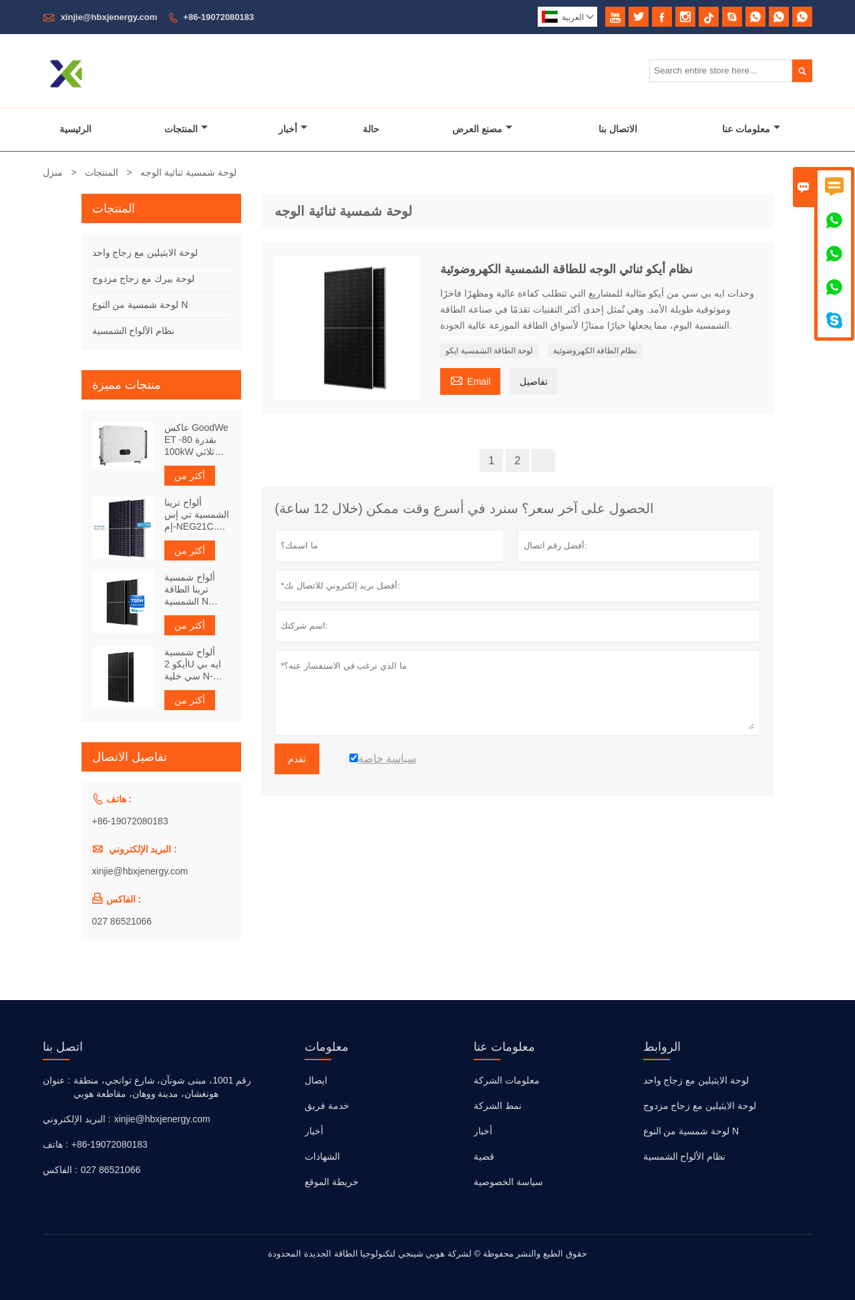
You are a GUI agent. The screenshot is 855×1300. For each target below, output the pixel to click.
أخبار (293, 129)
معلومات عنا (751, 129)
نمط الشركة (498, 1105)
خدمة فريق (327, 1105)
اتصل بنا (63, 1046)
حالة (371, 129)
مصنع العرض (482, 129)
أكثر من (189, 475)
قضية (484, 1156)
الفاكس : (60, 1169)
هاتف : (55, 1144)
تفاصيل (534, 381)
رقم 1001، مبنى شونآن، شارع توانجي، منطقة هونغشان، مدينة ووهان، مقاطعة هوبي (162, 1087)
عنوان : (56, 1080)
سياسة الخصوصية (508, 1181)
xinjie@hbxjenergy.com (109, 17)
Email (470, 380)
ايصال (316, 1080)
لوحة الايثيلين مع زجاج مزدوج (700, 1105)
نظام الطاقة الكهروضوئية (595, 350)
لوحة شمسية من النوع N (140, 304)
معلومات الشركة (507, 1080)
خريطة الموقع (332, 1181)
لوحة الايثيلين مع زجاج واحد (145, 252)
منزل (53, 172)
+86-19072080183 (218, 17)
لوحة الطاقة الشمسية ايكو (489, 350)
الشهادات (322, 1156)
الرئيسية (75, 129)
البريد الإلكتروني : (77, 1119)
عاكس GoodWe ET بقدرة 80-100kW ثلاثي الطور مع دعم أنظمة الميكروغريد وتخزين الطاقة (196, 440)
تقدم (297, 759)
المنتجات (186, 129)
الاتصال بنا (617, 129)
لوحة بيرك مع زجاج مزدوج (143, 278)
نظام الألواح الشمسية (133, 330)
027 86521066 (122, 921)
